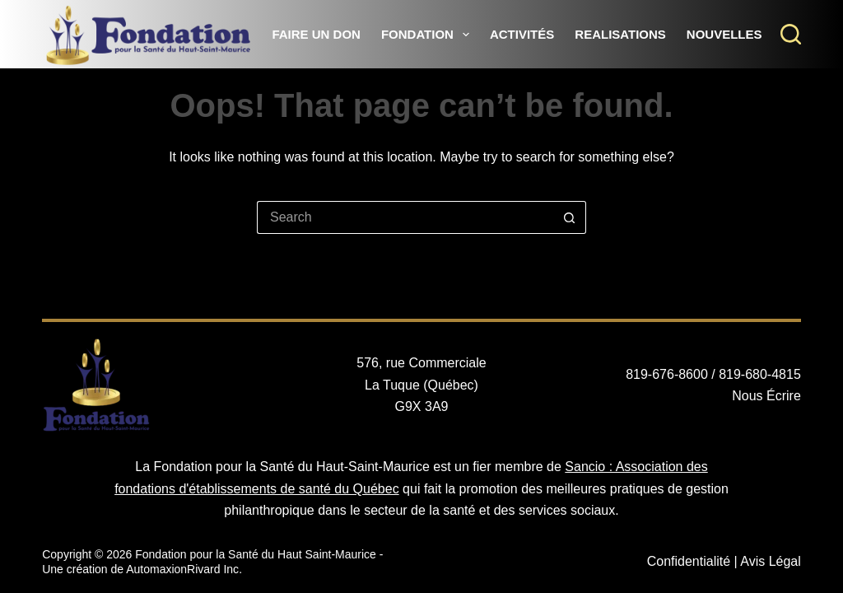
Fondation (428, 34)
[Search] (790, 34)
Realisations (620, 34)
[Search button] (569, 217)
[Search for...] (405, 217)
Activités (522, 34)
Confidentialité (688, 561)
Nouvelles (724, 34)
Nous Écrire (766, 396)
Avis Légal (770, 561)
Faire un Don (316, 34)
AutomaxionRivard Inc (182, 569)
